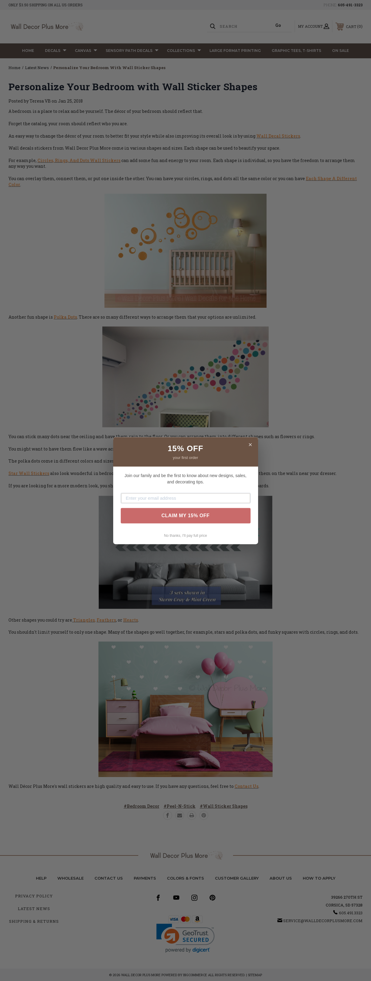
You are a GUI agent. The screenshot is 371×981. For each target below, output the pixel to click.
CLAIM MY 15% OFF (186, 515)
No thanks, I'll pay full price (185, 535)
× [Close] (250, 444)
